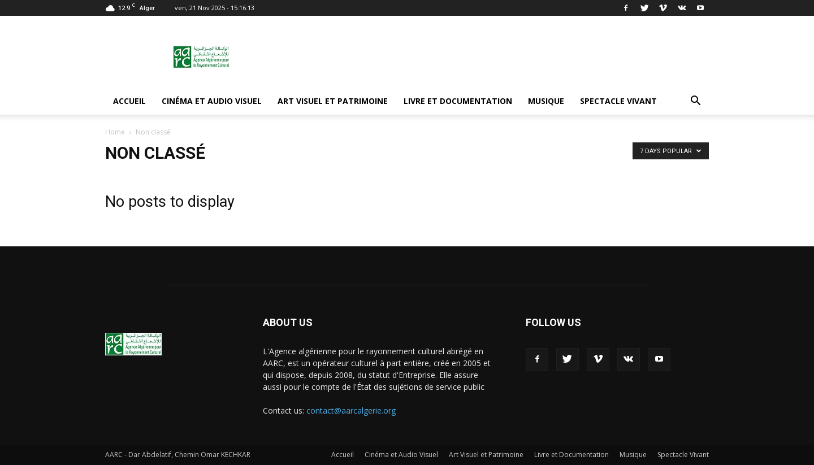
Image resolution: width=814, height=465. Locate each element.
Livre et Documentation (458, 100)
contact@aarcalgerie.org (351, 410)
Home (115, 132)
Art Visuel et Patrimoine (333, 100)
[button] (695, 101)
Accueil (129, 100)
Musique (546, 100)
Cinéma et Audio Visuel (212, 100)
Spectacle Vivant (618, 100)
